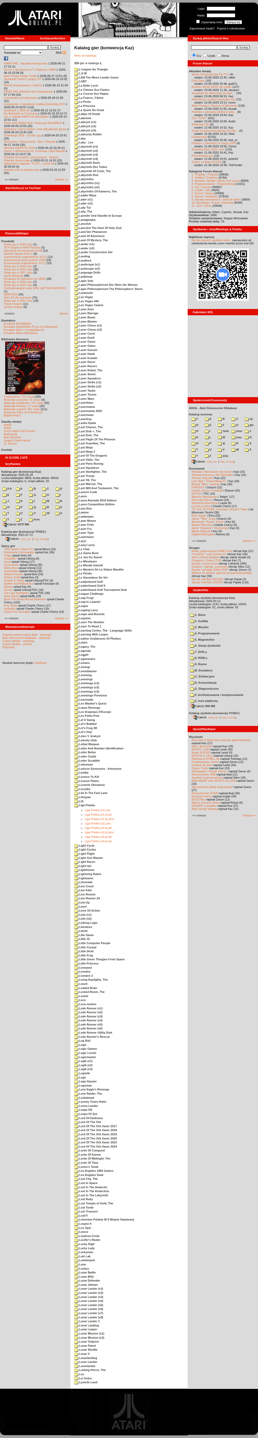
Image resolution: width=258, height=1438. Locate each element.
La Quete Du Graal (89, 110)
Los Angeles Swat (88, 1174)
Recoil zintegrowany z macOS (23, 85)
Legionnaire (84, 658)
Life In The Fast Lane (90, 792)
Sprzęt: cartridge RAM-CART (210, 569)
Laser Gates (84, 345)
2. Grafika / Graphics (205, 177)
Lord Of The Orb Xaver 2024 (95, 1146)
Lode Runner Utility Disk (93, 1032)
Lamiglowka (84, 219)
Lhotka (81, 772)
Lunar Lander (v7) (88, 1313)
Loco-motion (85, 1004)
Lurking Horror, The (90, 1370)
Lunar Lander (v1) (88, 1288)
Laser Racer (84, 361)
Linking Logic (86, 922)
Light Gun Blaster (88, 857)
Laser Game (84, 341)
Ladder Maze (85, 195)
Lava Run (83, 508)
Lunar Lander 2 (87, 1321)
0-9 (7, 488)
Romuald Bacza (202, 499)
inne (34, 519)
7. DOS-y (198, 651)
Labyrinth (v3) (86, 154)
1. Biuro (198, 614)
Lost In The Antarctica (91, 1191)
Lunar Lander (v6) (88, 1308)
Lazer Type (84, 532)
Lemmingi (83, 679)
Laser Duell (84, 337)
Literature (83, 927)
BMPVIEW (10, 294)
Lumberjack (84, 1260)
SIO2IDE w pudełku (204, 805)
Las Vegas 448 (86, 301)
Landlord (82, 260)
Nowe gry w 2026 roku (18, 244)
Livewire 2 (83, 975)
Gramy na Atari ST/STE (207, 161)
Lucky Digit (84, 1244)
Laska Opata (85, 422)
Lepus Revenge (87, 707)
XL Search (10, 443)
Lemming (83, 675)
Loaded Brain (85, 988)
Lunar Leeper (85, 1329)
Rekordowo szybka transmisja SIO (213, 99)
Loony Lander (86, 1105)
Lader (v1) (83, 199)
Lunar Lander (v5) (88, 1305)
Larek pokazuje (13, 275)
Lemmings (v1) (86, 683)
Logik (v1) (83, 1061)
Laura (80, 496)
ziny (223, 455)
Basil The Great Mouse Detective (25, 599)
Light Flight (84, 853)
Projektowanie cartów (205, 761)
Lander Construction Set (93, 252)
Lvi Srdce (83, 1378)
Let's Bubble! (85, 723)
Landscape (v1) (87, 264)
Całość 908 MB (203, 706)
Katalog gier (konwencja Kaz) (21, 471)
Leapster (82, 618)
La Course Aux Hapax (91, 93)
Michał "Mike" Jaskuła (205, 484)
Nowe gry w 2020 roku (18, 266)
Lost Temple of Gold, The (93, 1203)
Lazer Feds (84, 524)
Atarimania (10, 434)
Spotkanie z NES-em (17, 110)
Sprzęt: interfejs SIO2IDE (208, 579)
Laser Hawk (84, 353)
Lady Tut (82, 207)
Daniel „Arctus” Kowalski (207, 490)
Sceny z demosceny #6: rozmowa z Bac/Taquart (34, 151)
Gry (198, 55)
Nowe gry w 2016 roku (18, 281)
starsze (63, 313)
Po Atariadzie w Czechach (20, 113)
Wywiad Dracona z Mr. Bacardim (212, 474)
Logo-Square (85, 1081)
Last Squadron (86, 467)
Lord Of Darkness (88, 1118)
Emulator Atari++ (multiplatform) (24, 329)
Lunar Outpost (86, 1341)
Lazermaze (84, 536)
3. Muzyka (199, 627)
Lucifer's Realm (87, 1239)
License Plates (86, 780)
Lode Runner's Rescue (92, 1036)
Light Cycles (85, 849)
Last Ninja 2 (84, 451)
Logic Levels (85, 1052)
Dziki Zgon (198, 80)
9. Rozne (198, 664)
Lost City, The (86, 1178)
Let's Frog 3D (85, 728)
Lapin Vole (83, 280)
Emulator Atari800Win (17, 323)
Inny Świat (10, 605)
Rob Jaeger (199, 515)
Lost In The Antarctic (90, 1187)
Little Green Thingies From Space (99, 959)
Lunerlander (85, 1366)
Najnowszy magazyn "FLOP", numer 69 (29, 163)
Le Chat (81, 549)
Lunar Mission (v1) (89, 1333)
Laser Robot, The (88, 370)
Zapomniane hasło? (202, 28)
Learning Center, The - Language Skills (103, 630)
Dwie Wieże (11, 596)
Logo (80, 1077)
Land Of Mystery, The (91, 240)
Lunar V (82, 1353)
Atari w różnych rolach (206, 802)
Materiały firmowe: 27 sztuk (21, 406)
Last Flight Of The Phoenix (94, 439)
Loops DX (83, 1109)
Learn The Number (89, 622)
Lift (78, 801)
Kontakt (6, 449)
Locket (81, 996)
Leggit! (81, 654)
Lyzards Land (85, 1382)
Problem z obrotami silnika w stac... (214, 111)
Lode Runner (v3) (88, 1016)
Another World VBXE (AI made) (212, 86)
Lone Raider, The (88, 1093)
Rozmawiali (197, 468)
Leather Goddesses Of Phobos (97, 638)
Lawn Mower (85, 520)
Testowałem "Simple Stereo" (210, 771)
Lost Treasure (86, 1211)
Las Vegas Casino (88, 305)
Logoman (83, 1085)
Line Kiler (83, 890)
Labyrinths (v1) (87, 183)
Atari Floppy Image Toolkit (21, 75)
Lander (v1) (84, 244)
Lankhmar (83, 276)
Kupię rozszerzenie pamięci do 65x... (215, 130)
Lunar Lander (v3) (88, 1297)
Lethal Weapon (86, 744)
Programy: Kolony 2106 (207, 560)
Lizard (80, 983)
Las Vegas (83, 297)
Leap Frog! (84, 597)
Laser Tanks (84, 390)
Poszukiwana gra (202, 155)
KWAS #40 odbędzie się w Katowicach (28, 91)
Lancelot (82, 223)
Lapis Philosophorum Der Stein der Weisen (106, 284)
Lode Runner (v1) (88, 1008)
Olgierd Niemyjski (203, 534)
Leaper (81, 606)
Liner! (80, 906)
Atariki (8, 424)
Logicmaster (85, 1057)
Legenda (82, 650)
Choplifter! (10, 558)
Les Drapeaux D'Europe (92, 711)
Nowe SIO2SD (201, 752)
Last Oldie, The (87, 459)
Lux (79, 1374)
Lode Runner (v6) (88, 1028)
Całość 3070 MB (16, 524)
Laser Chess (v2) (88, 329)
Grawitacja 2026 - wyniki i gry (22, 135)
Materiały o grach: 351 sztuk (22, 409)
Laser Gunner (86, 349)
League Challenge (88, 593)
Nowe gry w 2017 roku (18, 272)
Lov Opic (82, 1227)
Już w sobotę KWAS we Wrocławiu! (26, 116)
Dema (225, 55)
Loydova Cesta (86, 1235)
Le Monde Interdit (88, 565)
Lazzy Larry (84, 545)
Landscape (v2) (87, 268)
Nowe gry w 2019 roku (18, 269)
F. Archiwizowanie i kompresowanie (216, 694)
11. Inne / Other (201, 205)
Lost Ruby (83, 1199)
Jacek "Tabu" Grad (203, 518)
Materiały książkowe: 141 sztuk (24, 402)
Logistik (82, 1073)
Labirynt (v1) (85, 122)
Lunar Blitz (84, 1276)
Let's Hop (83, 731)
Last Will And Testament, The (96, 488)
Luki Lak (82, 1256)
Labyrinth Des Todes (90, 166)
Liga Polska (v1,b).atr (98, 814)
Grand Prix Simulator (17, 611)
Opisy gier (8, 546)
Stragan (194, 547)
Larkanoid (83, 292)
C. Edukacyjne (202, 676)
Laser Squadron (87, 378)
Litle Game (84, 935)
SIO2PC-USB (200, 749)
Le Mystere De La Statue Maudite (99, 569)
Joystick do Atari (202, 765)
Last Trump (84, 475)
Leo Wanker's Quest (90, 703)
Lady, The (83, 211)
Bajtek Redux (12, 415)
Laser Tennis (85, 394)
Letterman (83, 764)
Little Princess (86, 963)
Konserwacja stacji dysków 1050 (24, 260)
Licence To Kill (86, 776)
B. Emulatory (201, 670)
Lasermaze (84, 414)
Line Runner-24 (87, 898)
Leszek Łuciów (201, 506)
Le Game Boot (86, 553)
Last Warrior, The (88, 484)
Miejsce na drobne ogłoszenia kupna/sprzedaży (222, 572)
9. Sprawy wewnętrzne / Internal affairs (216, 199)
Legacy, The (84, 646)
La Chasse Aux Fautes (91, 89)
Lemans (82, 662)
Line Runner (85, 894)
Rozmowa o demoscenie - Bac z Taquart (29, 141)
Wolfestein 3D (200, 124)
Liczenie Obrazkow (89, 784)
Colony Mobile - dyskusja (18, 640)
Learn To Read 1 (87, 626)
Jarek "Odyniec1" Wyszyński (210, 528)
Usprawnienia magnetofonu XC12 (25, 256)
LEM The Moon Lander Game (96, 77)
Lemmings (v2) (86, 687)
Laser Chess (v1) (88, 325)
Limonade (83, 882)
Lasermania (84, 406)
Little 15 (82, 939)
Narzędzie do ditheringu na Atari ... (214, 93)
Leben (80, 642)
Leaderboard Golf (88, 581)
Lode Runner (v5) (88, 1024)
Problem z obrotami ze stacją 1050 (214, 143)
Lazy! (80, 541)
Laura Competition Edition (94, 504)
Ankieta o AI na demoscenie (21, 169)
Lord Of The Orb (87, 1122)
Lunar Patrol (85, 1345)
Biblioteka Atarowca (15, 339)
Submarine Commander (19, 552)
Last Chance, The (88, 427)
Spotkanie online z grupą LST (22, 79)
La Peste (82, 101)
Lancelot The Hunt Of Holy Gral (97, 227)
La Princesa (84, 105)
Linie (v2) (82, 918)
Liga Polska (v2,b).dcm (99, 832)
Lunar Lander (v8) (88, 1317)
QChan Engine (13, 306)
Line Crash (84, 886)
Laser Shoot (85, 374)
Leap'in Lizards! (87, 601)
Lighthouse (84, 869)
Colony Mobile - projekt (17, 644)
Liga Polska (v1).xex (97, 810)
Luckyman (83, 1252)
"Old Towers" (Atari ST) (18, 549)
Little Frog (83, 955)
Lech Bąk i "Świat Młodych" (209, 481)
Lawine (81, 512)
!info (223, 431)
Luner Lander (85, 1361)
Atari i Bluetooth (202, 746)
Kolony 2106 (12, 577)
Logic (80, 1044)
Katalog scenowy (200, 414)
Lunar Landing (86, 1325)
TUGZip (44, 539)
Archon (8, 589)
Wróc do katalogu (85, 55)
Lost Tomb (83, 1207)
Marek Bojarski (201, 531)
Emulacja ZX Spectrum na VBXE (25, 278)
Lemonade (83, 699)
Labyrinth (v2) (86, 150)
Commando (11, 564)
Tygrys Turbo (200, 768)
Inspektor (10, 608)
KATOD (196, 493)
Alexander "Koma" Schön (208, 521)
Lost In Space (86, 1183)
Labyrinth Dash (87, 162)
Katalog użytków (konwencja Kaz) (212, 597)
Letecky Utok (85, 740)
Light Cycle (84, 845)
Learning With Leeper (91, 634)
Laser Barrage (86, 313)
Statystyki (8, 647)
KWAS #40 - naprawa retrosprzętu (25, 63)
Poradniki (7, 241)
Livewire (82, 971)
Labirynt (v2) (85, 126)
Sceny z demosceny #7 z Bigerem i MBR (30, 69)
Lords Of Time (86, 1162)
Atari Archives (12, 437)
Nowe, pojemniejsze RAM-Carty (212, 551)
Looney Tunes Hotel (90, 1101)
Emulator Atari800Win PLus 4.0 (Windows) (31, 326)
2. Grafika (199, 621)
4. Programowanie (205, 633)
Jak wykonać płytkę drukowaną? (212, 786)
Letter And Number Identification (99, 748)
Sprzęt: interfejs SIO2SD (207, 582)
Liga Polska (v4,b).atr (98, 841)
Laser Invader (86, 358)
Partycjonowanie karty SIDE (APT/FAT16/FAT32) (35, 288)
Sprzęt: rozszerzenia (205, 563)
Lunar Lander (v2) (88, 1292)
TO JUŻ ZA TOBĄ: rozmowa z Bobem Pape (219, 509)
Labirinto (82, 118)
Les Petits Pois (86, 715)
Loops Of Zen (85, 1113)
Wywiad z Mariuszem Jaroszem (212, 471)
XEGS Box (198, 799)
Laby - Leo (83, 142)
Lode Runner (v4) (88, 1020)
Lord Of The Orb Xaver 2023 (95, 1142)
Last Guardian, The (89, 443)
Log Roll (82, 1040)
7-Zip (35, 539)
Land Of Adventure (89, 236)
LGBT (80, 81)
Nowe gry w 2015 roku (18, 285)
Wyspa (8, 586)
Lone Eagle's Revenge (91, 1089)
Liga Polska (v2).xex (97, 823)
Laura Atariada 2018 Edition (95, 500)
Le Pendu (83, 573)
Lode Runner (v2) (88, 1012)
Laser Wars (84, 398)
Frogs (7, 555)
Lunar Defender (87, 1280)
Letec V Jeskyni (87, 736)
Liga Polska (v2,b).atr (98, 827)
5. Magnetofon (202, 639)
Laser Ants (84, 309)
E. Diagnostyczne (204, 688)
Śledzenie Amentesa (205, 503)
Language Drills (87, 272)
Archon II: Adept (14, 580)
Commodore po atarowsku (21, 97)
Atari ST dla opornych (18, 297)
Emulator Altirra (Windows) (21, 333)
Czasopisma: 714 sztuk (19, 396)
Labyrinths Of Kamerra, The (95, 191)
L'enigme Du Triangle (91, 69)
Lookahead (84, 1097)
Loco (80, 1000)
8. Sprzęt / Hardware (205, 196)
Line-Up (82, 902)
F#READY (198, 487)
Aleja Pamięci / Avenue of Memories (214, 105)
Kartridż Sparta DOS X (18, 253)
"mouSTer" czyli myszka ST (209, 554)
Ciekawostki (199, 136)
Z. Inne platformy (204, 700)
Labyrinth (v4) (86, 158)
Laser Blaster (85, 321)
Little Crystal (85, 947)
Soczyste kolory (202, 796)
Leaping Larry (86, 610)
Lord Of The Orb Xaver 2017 (95, 1126)
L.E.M (80, 73)
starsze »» (61, 179)
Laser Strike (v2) (87, 386)
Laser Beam (84, 317)
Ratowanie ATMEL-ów (206, 758)
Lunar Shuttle (85, 1349)
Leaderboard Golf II (89, 585)
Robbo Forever (13, 574)
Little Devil (84, 951)
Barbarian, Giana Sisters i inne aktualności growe (35, 129)
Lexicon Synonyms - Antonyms (97, 768)
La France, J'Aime (88, 97)
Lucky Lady (84, 1248)
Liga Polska (84, 805)
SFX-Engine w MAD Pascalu (22, 247)
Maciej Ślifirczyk (202, 524)
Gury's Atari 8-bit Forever (19, 431)
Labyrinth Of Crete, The (92, 171)
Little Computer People (92, 943)
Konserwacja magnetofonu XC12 (25, 263)
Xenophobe (11, 571)
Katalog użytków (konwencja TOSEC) (214, 713)
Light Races (84, 861)
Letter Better (85, 752)
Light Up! (82, 865)
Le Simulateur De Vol (90, 577)
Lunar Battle (85, 1272)
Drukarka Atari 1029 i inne (208, 149)
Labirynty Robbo (88, 134)
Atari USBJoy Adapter (205, 557)
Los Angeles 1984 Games (93, 1170)
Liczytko (82, 789)
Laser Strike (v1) (87, 382)
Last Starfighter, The (90, 471)
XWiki (7, 427)
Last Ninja (83, 447)
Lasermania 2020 (88, 410)
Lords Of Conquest (89, 1150)
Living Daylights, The (91, 979)
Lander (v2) (84, 248)
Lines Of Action (87, 910)
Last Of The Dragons (90, 455)
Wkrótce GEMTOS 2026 (19, 147)
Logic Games (85, 1048)
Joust (7, 561)
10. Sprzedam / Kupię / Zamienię (212, 202)
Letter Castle (85, 756)
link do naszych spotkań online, (211, 240)
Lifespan (82, 797)
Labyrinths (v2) (87, 187)
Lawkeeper (84, 516)
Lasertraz (83, 419)
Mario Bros (11, 567)
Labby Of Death (87, 114)
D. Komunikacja (203, 682)
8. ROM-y (198, 657)
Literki (81, 930)
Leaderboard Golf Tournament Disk (100, 589)
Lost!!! (81, 1215)
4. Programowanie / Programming (213, 183)
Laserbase (83, 402)
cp (249, 418)
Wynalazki (196, 736)
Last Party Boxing (88, 463)
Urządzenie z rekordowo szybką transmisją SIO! (34, 104)
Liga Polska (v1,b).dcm (99, 819)
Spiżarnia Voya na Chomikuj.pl (23, 412)
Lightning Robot (87, 874)
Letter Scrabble (87, 760)
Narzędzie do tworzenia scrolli (23, 250)
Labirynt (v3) (85, 130)
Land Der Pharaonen (90, 231)
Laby (80, 138)
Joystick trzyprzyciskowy (207, 777)
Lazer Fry (83, 528)
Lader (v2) (83, 203)
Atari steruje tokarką (204, 808)
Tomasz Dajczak (202, 478)
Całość (12, 538)
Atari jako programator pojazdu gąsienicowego (221, 740)
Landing (82, 256)
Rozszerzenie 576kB (205, 793)
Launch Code (85, 492)
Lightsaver (84, 878)
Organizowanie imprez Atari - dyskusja (26, 634)
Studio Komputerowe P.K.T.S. (210, 74)
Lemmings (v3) (86, 691)
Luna (80, 1264)
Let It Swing (84, 719)
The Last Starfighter (16, 592)
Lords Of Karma (87, 1154)
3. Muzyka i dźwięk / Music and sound (216, 180)
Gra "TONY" (199, 118)
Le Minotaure (85, 561)
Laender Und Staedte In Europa (98, 215)
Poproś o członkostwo (231, 28)
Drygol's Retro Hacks (17, 440)
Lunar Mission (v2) (89, 1337)
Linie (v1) (82, 914)
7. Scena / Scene (202, 193)
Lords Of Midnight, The (92, 1158)
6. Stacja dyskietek (205, 645)
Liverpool (83, 967)
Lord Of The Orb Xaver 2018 (95, 1130)
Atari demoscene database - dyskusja (26, 637)
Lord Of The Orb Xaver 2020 (95, 1138)
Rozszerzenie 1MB (204, 774)
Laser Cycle (84, 333)
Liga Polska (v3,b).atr (98, 836)
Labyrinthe (84, 179)
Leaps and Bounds (89, 614)
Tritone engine (13, 303)
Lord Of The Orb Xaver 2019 (95, 1134)
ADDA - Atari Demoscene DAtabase (213, 408)
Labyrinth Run (86, 175)
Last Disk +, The (87, 431)
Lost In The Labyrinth (91, 1195)
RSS (61, 52)
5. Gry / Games (201, 187)
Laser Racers (85, 366)
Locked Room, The (89, 991)
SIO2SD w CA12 (202, 755)
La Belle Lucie (86, 85)
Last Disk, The (86, 435)
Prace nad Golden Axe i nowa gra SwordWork (33, 122)
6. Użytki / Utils (201, 190)
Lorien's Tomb (86, 1166)
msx (236, 437)
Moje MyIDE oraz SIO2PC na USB (214, 780)
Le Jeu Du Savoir (88, 557)
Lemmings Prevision (90, 695)
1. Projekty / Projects (205, 174)
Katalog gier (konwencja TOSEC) (23, 531)
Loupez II (82, 1223)
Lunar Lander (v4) (88, 1300)
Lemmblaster (85, 671)
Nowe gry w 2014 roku (18, 300)
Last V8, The (85, 480)
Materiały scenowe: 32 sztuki (22, 399)
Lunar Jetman (86, 1284)
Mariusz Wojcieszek (204, 496)
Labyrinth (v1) (86, 146)
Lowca (81, 1231)
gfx (249, 425)
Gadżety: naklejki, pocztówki (210, 566)
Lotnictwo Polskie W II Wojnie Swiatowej (104, 1219)
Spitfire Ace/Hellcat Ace (19, 583)
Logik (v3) (83, 1069)
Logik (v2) (83, 1065)
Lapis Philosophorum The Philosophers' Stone (108, 288)
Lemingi (82, 667)
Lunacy (81, 1268)
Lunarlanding (85, 1358)
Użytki (211, 55)
